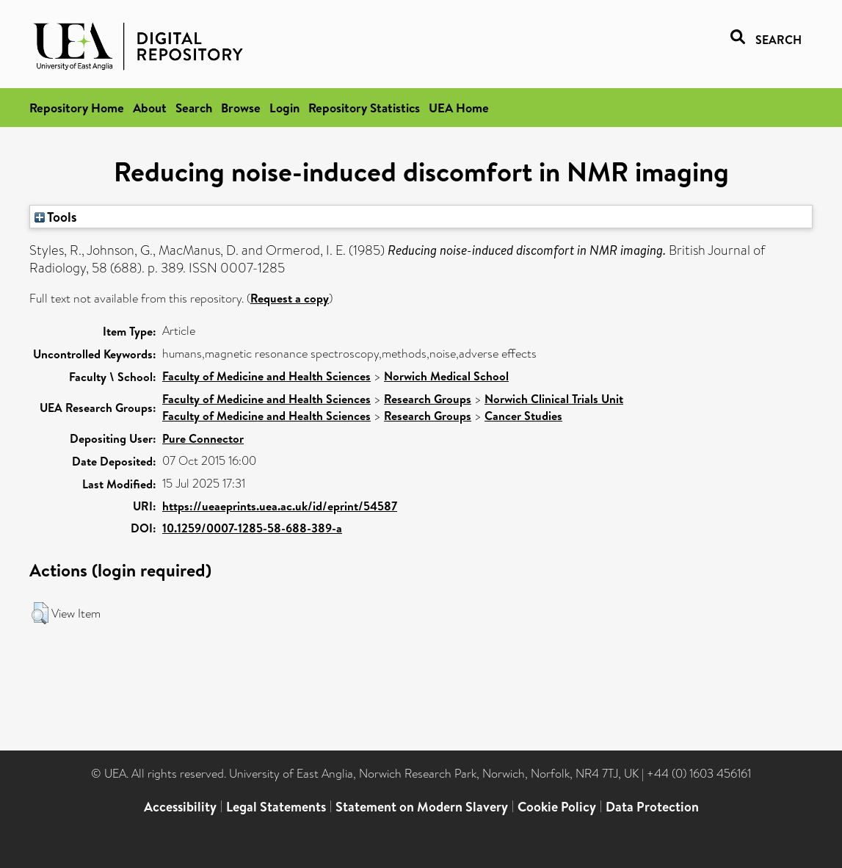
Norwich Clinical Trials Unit (553, 399)
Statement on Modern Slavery (421, 807)
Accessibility (180, 807)
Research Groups (427, 399)
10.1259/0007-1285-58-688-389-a (252, 528)
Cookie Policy (557, 807)
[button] (40, 613)
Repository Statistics (364, 107)
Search (193, 107)
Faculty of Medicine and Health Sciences (266, 376)
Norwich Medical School (446, 376)
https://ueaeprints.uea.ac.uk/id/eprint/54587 (279, 506)
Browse (241, 107)
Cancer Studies (523, 416)
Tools (56, 216)
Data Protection (652, 807)
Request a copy (289, 298)
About (150, 107)
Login (284, 107)
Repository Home (76, 107)
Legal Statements (276, 807)
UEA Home (459, 107)
